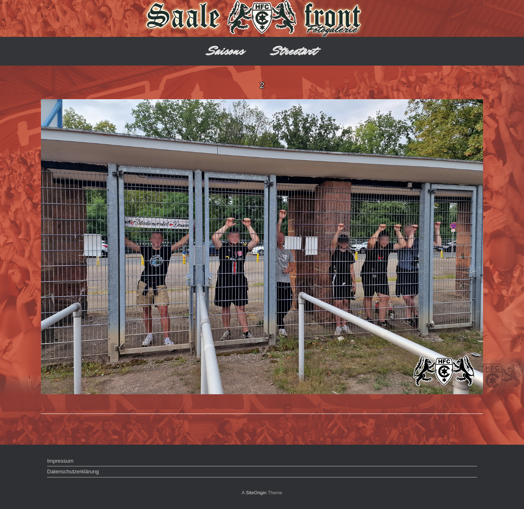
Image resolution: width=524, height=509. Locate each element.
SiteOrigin (256, 492)
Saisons (226, 51)
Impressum (60, 461)
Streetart (294, 51)
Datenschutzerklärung (73, 471)
